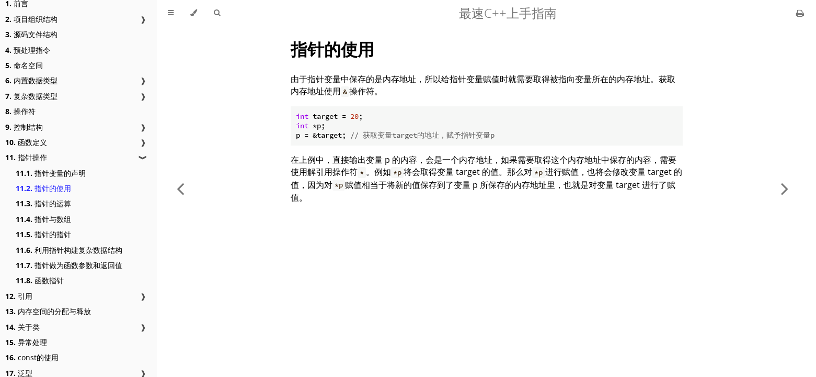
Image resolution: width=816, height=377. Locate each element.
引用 (18, 296)
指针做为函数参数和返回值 (69, 265)
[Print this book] (800, 13)
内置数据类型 (31, 80)
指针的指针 (43, 234)
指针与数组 (43, 219)
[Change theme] (193, 13)
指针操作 (26, 157)
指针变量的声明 (51, 173)
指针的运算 (43, 203)
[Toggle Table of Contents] (170, 13)
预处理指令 (27, 50)
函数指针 (40, 280)
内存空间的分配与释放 (48, 311)
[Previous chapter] (180, 188)
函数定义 (26, 142)
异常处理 (26, 342)
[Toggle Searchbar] (216, 13)
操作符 (20, 111)
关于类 (22, 327)
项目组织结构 (31, 19)
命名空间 (24, 65)
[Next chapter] (784, 188)
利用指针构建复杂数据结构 (69, 250)
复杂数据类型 (31, 96)
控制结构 (24, 127)
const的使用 (32, 357)
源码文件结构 (31, 34)
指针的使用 (43, 188)
